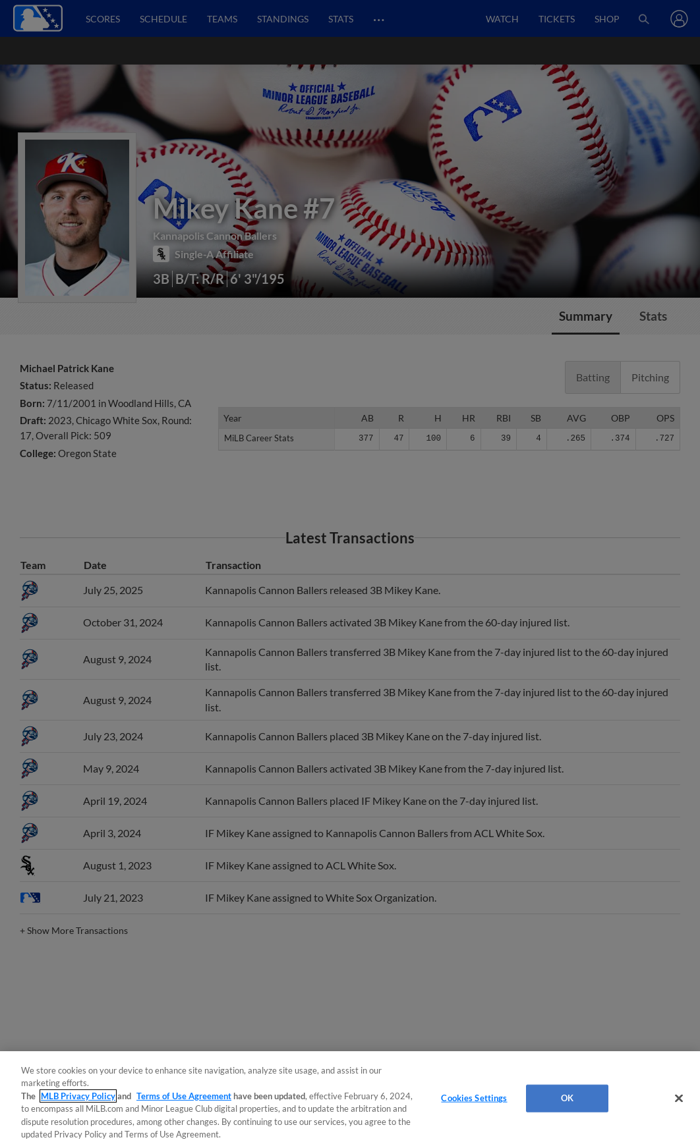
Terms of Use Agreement (183, 1096)
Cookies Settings (474, 1098)
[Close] (678, 1098)
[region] (350, 1099)
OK (567, 1098)
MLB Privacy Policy (78, 1096)
